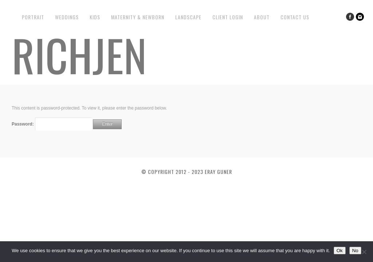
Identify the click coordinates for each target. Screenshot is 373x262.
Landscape (188, 17)
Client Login (227, 17)
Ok (340, 250)
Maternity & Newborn (137, 17)
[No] (364, 251)
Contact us (294, 17)
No (355, 250)
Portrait (33, 17)
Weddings (67, 17)
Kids (95, 17)
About (262, 17)
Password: (52, 124)
